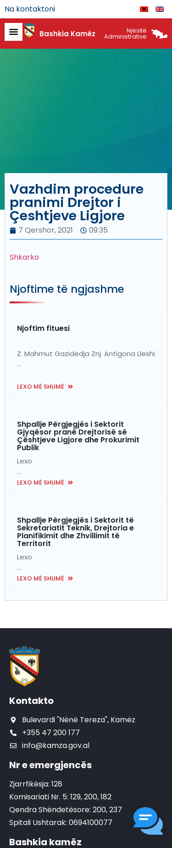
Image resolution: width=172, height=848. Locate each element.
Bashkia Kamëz (67, 34)
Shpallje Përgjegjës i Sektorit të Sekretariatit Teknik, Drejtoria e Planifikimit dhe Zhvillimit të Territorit (75, 532)
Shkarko (24, 257)
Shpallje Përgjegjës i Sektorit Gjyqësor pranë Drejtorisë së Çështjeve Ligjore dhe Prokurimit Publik (78, 436)
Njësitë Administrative (125, 33)
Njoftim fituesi (43, 328)
